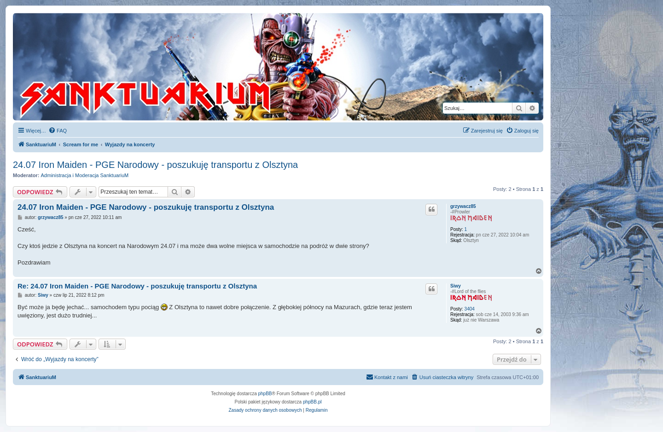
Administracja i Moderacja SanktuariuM (85, 175)
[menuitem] (57, 130)
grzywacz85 (463, 206)
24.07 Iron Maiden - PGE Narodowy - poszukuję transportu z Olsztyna (155, 165)
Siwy (455, 285)
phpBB (265, 393)
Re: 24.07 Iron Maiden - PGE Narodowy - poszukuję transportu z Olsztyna (137, 286)
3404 (470, 308)
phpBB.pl (312, 401)
